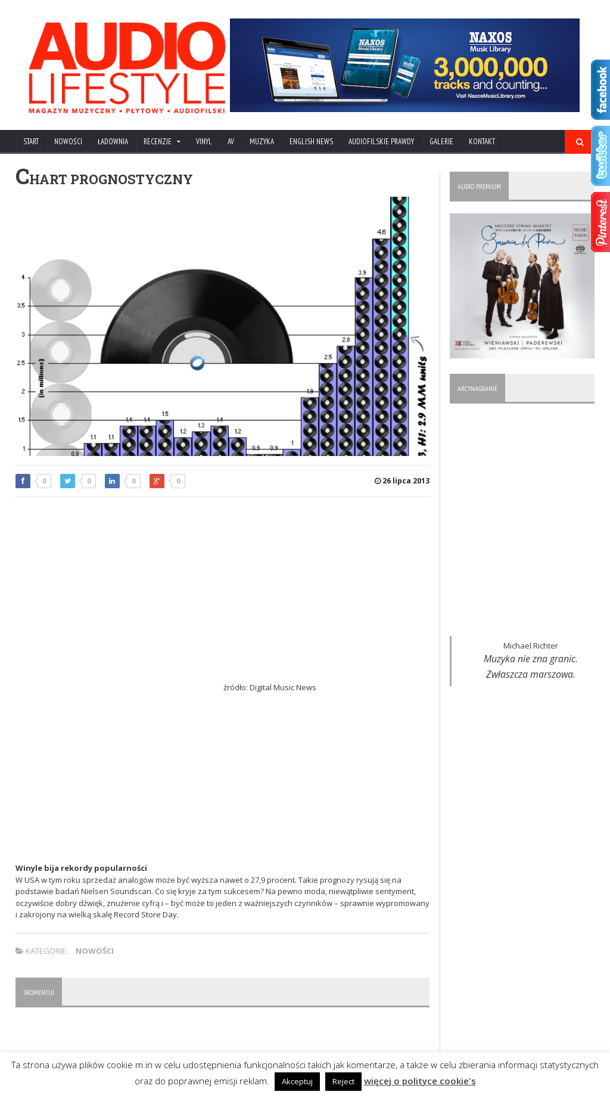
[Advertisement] (222, 592)
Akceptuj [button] (297, 1081)
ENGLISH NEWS (311, 142)
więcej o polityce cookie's (420, 1081)
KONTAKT (482, 142)
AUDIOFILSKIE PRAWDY (381, 142)
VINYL (204, 142)
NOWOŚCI (68, 142)
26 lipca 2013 (402, 481)
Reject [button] (343, 1081)
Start (31, 142)
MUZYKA (262, 142)
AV (231, 142)
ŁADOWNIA (113, 142)
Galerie (441, 142)
